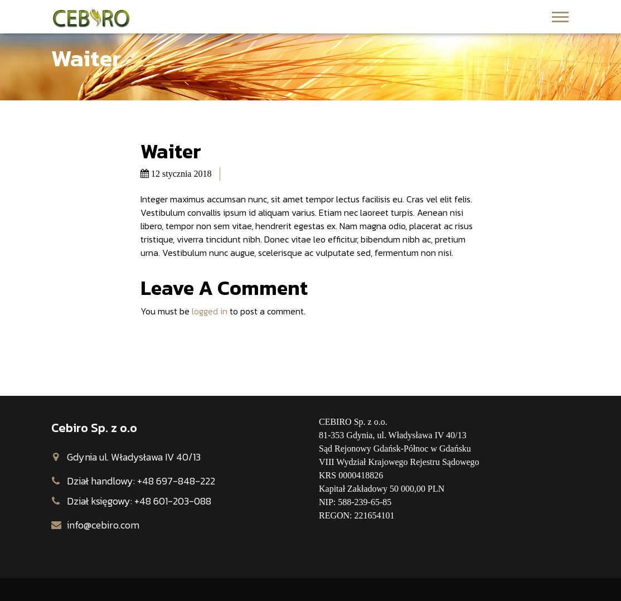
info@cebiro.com (103, 524)
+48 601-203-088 (172, 500)
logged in (209, 311)
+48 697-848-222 (176, 480)
